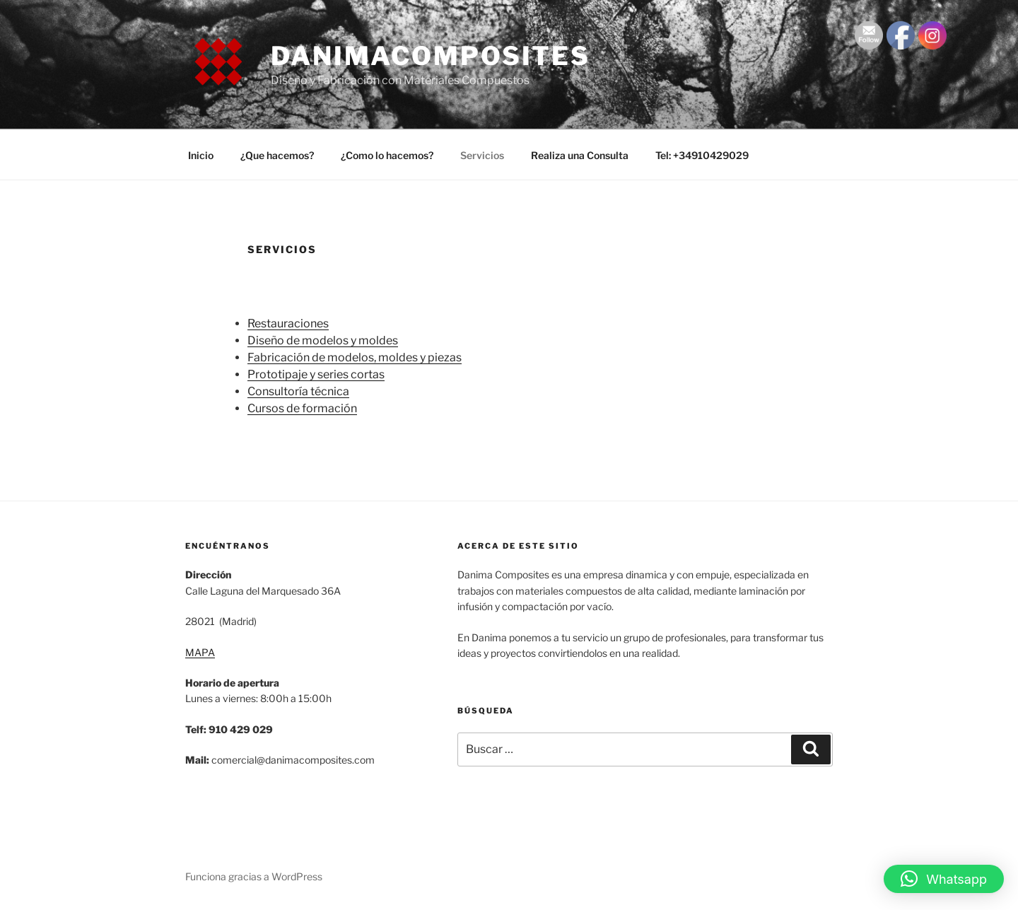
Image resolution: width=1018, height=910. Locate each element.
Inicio (200, 155)
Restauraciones (288, 323)
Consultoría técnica (298, 391)
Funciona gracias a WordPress (253, 876)
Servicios (482, 155)
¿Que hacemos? (277, 155)
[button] (944, 879)
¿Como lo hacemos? (387, 155)
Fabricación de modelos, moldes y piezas (354, 357)
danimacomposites (430, 55)
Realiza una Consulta (579, 155)
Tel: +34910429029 (702, 155)
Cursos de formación (302, 408)
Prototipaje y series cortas (316, 374)
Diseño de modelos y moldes (322, 340)
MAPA (200, 652)
